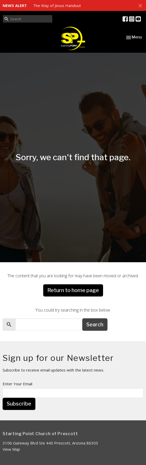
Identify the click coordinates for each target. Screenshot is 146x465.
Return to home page (73, 290)
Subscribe (19, 404)
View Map (11, 449)
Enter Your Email (17, 383)
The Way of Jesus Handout (57, 5)
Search (94, 324)
